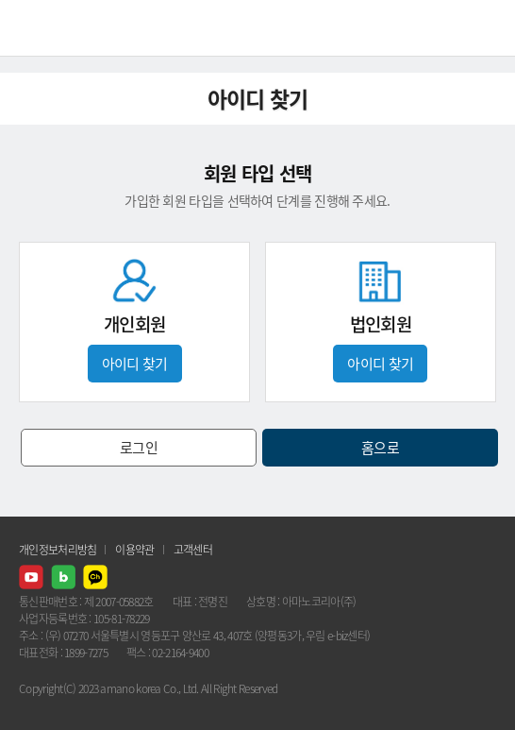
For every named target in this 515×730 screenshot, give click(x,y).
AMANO (65, 28)
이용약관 (134, 549)
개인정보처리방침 (57, 549)
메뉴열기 (486, 28)
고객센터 (193, 549)
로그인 (139, 447)
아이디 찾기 (135, 363)
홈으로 (380, 447)
